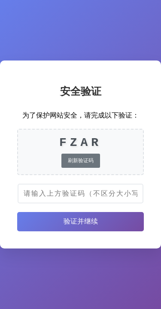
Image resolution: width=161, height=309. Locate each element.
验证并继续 (81, 221)
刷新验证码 (81, 161)
